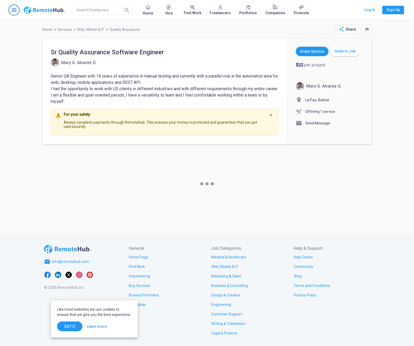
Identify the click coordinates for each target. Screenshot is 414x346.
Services (65, 29)
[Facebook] (47, 274)
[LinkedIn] (58, 274)
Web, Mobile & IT (90, 29)
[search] (102, 10)
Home (47, 29)
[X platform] (68, 274)
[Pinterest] (89, 274)
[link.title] (139, 257)
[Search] (127, 10)
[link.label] (303, 257)
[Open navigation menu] (14, 10)
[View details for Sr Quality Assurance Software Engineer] (74, 62)
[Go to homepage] (44, 10)
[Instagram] (79, 274)
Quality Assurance (125, 29)
